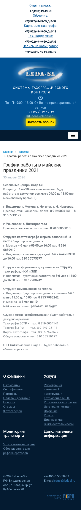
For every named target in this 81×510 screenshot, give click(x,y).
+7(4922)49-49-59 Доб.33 (40, 41)
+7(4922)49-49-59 (40, 11)
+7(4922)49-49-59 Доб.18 (40, 31)
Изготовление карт (57, 406)
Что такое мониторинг (19, 444)
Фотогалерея (12, 411)
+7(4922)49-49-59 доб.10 (40, 51)
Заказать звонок (40, 122)
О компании (11, 385)
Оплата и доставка (16, 398)
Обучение (50, 411)
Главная (8, 151)
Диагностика (53, 419)
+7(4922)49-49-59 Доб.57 (40, 21)
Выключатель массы (59, 424)
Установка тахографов (60, 402)
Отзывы (9, 406)
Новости (23, 151)
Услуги (49, 415)
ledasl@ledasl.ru (40, 116)
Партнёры (10, 393)
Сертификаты (13, 389)
